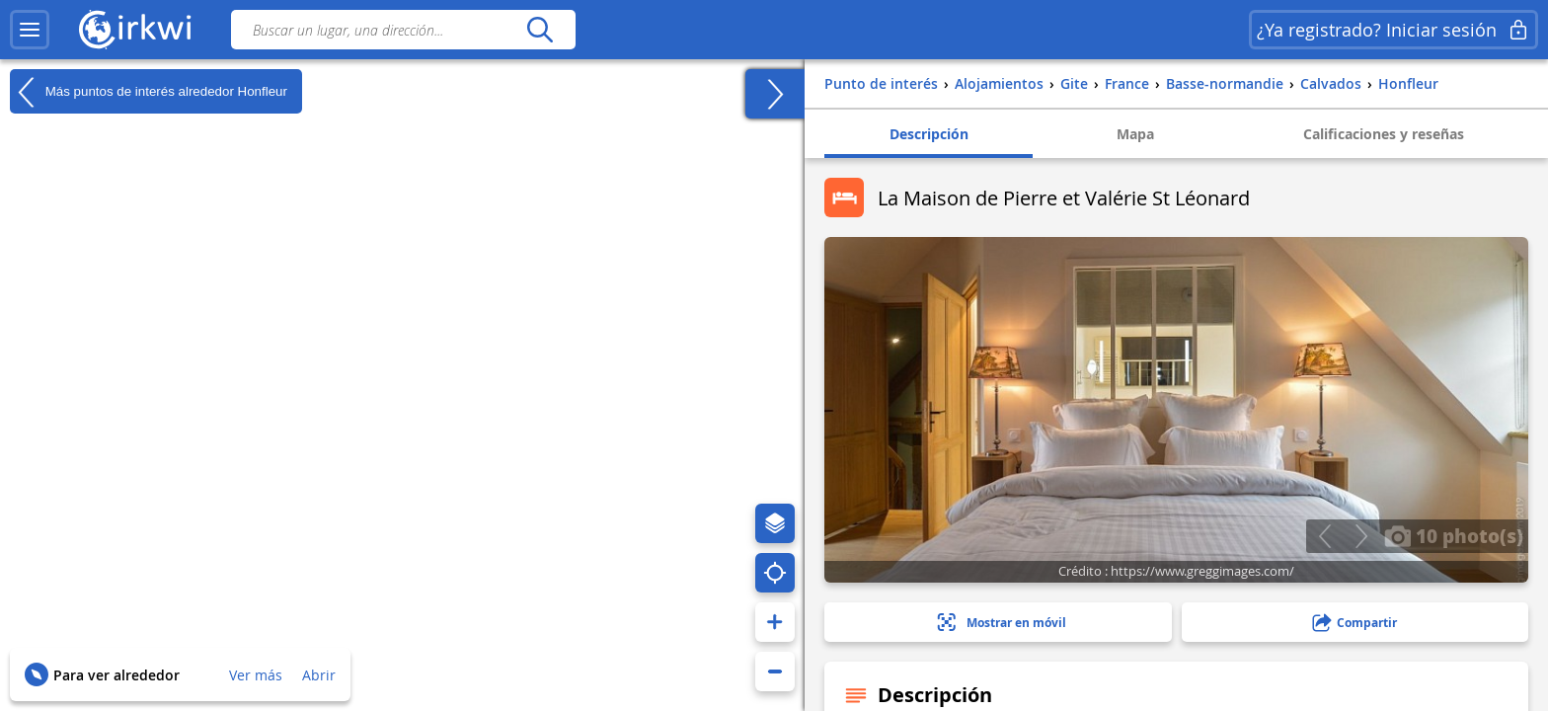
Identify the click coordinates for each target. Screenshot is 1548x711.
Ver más (255, 675)
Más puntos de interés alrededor (148, 92)
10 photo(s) (1453, 535)
